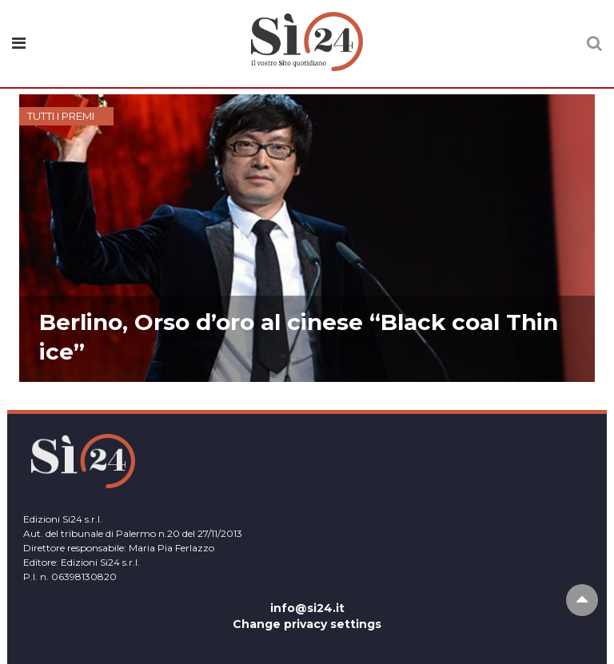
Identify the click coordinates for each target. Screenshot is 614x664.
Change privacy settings (307, 624)
